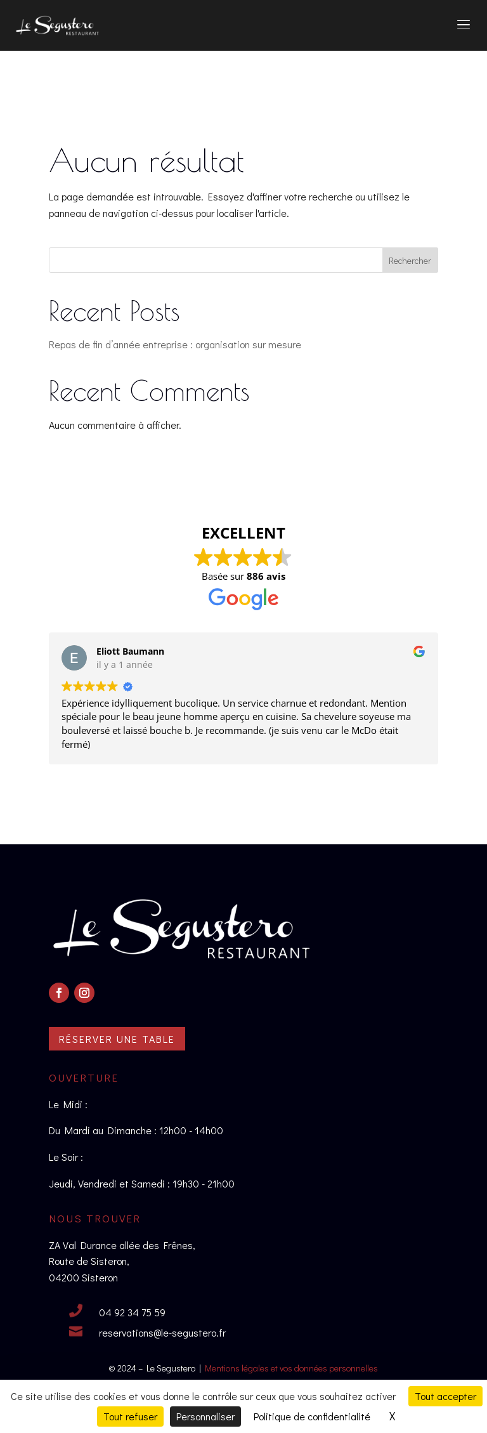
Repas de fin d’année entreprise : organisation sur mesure (175, 344)
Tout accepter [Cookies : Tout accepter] (445, 1396)
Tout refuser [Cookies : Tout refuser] (130, 1416)
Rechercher (410, 260)
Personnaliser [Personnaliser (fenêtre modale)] (205, 1416)
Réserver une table (117, 1038)
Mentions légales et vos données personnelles (291, 1368)
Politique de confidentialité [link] (312, 1416)
